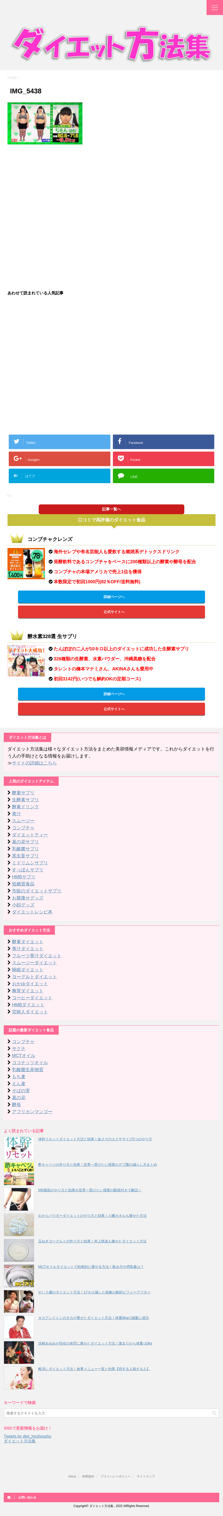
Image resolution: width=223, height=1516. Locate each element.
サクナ (18, 1048)
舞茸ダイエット (27, 990)
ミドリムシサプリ (30, 862)
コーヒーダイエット (32, 997)
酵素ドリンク (25, 806)
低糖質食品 (23, 883)
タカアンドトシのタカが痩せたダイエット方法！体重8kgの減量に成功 (93, 1318)
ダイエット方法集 (20, 1441)
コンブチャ (23, 827)
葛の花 (18, 1097)
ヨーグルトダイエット (34, 976)
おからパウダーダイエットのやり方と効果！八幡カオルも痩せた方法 (92, 1216)
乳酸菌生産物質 (27, 1069)
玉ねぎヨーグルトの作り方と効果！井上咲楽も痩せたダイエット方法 (92, 1241)
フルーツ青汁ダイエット (36, 955)
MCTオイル (23, 1055)
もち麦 (18, 1076)
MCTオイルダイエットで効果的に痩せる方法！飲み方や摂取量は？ (91, 1267)
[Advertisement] (112, 184)
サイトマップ (146, 1476)
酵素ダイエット (27, 941)
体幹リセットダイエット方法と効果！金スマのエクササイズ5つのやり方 (95, 1139)
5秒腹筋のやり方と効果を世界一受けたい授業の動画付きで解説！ (90, 1190)
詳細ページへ (114, 597)
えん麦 (18, 1083)
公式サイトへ (114, 612)
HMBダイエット (28, 1004)
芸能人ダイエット (30, 1011)
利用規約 (88, 1476)
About (72, 1476)
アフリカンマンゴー (32, 1111)
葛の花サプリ (25, 841)
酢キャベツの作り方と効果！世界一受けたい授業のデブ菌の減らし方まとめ (97, 1165)
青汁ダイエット (27, 948)
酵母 (16, 1104)
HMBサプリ (23, 876)
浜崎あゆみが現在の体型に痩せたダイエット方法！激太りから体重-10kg (95, 1343)
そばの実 (21, 1090)
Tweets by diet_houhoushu (27, 1436)
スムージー (23, 820)
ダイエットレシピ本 (32, 911)
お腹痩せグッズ (27, 897)
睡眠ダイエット (27, 969)
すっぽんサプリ (27, 869)
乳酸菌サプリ (25, 848)
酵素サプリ (23, 792)
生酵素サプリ (25, 799)
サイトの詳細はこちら (34, 763)
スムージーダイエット (34, 962)
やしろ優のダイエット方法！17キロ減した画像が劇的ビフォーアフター (94, 1292)
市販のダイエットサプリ (36, 890)
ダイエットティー (30, 834)
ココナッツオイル (30, 1062)
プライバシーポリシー (116, 1476)
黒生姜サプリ (25, 855)
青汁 (16, 813)
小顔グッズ (23, 904)
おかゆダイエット (30, 983)
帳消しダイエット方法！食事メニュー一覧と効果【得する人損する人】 (94, 1369)
